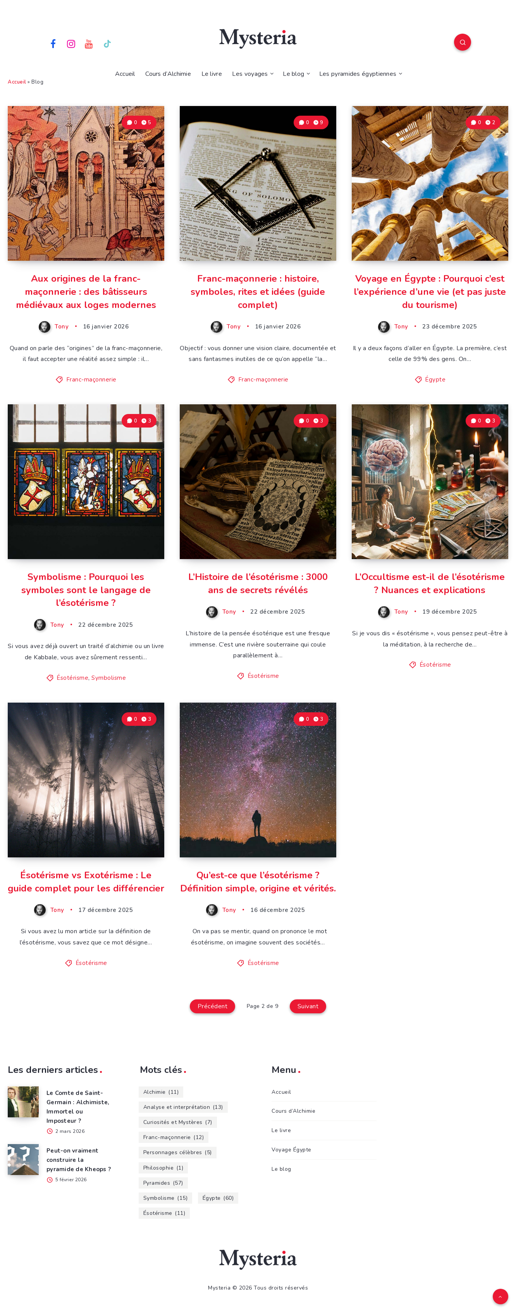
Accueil (125, 74)
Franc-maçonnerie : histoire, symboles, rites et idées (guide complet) (258, 291)
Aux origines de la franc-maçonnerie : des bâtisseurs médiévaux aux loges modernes (86, 291)
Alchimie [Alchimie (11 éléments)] (161, 1092)
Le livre (211, 74)
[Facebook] (53, 43)
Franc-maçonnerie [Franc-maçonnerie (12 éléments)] (173, 1137)
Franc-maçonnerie (91, 379)
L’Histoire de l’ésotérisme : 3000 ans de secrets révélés (258, 583)
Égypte (435, 379)
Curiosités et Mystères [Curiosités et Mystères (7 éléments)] (177, 1122)
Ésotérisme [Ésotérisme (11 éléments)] (164, 1213)
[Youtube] (89, 43)
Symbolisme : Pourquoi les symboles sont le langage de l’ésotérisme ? (86, 590)
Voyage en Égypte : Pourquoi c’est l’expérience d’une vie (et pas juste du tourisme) (430, 291)
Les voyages (250, 74)
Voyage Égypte (291, 1149)
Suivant (308, 1006)
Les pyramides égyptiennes (358, 74)
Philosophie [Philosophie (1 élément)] (163, 1168)
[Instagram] (71, 43)
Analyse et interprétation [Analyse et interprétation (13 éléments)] (183, 1107)
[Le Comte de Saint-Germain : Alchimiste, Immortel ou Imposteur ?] (23, 1101)
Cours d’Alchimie (168, 74)
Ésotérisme (72, 678)
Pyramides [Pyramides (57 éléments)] (163, 1183)
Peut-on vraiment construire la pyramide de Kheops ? (78, 1160)
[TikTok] (107, 43)
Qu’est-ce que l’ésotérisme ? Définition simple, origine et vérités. (258, 882)
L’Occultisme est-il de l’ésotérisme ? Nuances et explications (430, 583)
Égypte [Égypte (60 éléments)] (218, 1198)
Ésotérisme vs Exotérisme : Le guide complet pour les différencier (86, 882)
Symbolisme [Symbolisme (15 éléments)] (165, 1198)
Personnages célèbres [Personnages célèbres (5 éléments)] (177, 1152)
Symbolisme (108, 678)
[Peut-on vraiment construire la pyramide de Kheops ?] (23, 1159)
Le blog (293, 74)
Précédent (213, 1006)
